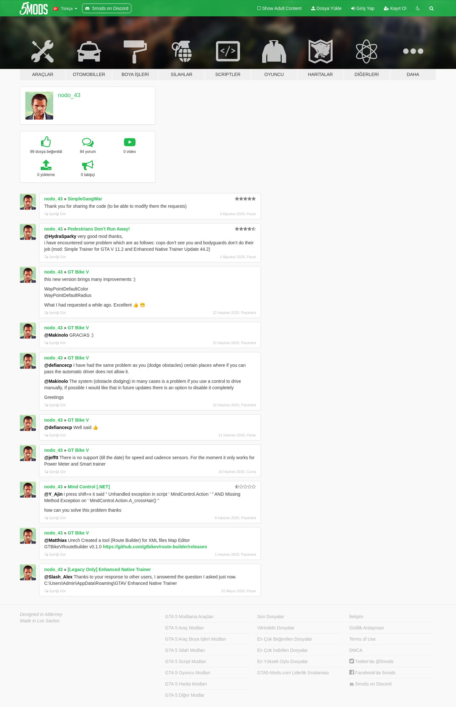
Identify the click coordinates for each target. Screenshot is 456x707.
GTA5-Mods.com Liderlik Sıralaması (293, 672)
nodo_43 (69, 95)
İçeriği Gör (55, 214)
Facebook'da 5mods (372, 673)
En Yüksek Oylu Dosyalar (282, 661)
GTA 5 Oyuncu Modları (187, 672)
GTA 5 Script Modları (185, 661)
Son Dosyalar (270, 616)
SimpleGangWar (85, 198)
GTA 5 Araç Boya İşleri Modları (195, 639)
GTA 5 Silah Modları (185, 650)
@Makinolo (56, 335)
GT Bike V (78, 271)
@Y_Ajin (53, 494)
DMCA (355, 650)
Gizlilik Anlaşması (366, 627)
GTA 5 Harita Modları (186, 683)
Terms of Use (362, 639)
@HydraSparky (60, 236)
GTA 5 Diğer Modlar (184, 695)
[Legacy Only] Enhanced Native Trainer (109, 569)
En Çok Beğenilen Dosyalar (284, 639)
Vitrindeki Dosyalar (275, 627)
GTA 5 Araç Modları (184, 627)
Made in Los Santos (40, 620)
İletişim (356, 616)
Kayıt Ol (395, 8)
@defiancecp (58, 365)
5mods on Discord (370, 684)
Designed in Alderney (41, 614)
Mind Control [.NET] (89, 486)
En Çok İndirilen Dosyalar (282, 650)
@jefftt (51, 457)
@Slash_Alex (58, 576)
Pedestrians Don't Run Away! (99, 228)
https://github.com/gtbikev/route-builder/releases (155, 546)
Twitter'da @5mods (371, 661)
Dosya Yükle (326, 8)
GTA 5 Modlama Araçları (189, 616)
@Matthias (55, 540)
